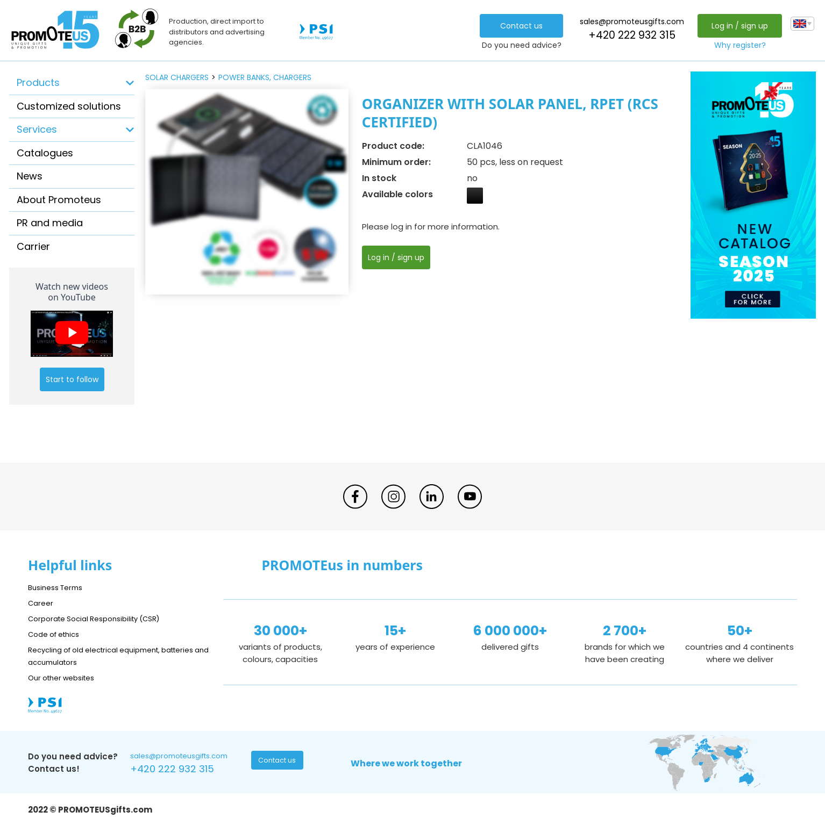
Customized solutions (69, 106)
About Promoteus (59, 199)
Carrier (33, 246)
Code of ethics (58, 634)
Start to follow (72, 379)
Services (37, 129)
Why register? (737, 45)
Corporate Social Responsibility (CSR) (103, 618)
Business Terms (59, 587)
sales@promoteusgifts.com (629, 21)
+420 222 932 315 (629, 35)
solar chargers (177, 77)
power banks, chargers (264, 77)
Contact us (518, 25)
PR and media (50, 222)
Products (38, 82)
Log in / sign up (737, 25)
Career (42, 602)
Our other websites (66, 677)
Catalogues (45, 153)
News (29, 176)
